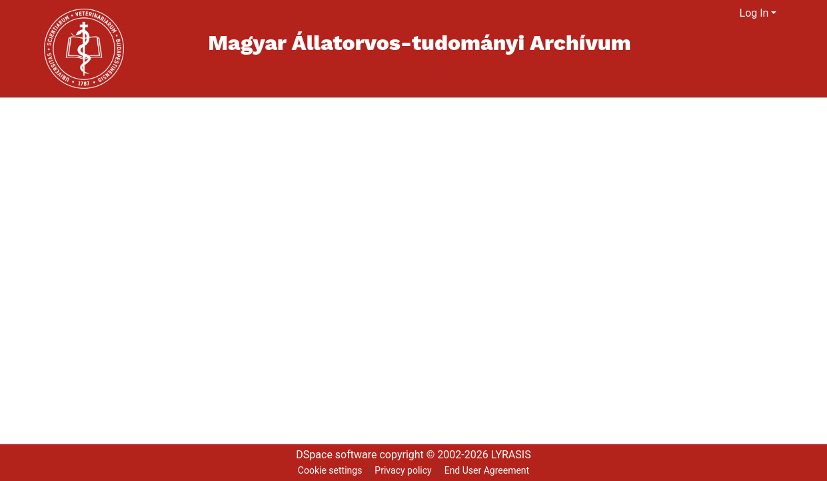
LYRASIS (511, 454)
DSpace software (336, 454)
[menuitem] (730, 13)
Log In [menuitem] (754, 13)
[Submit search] (713, 13)
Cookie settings (330, 470)
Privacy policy (403, 470)
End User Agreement (486, 470)
